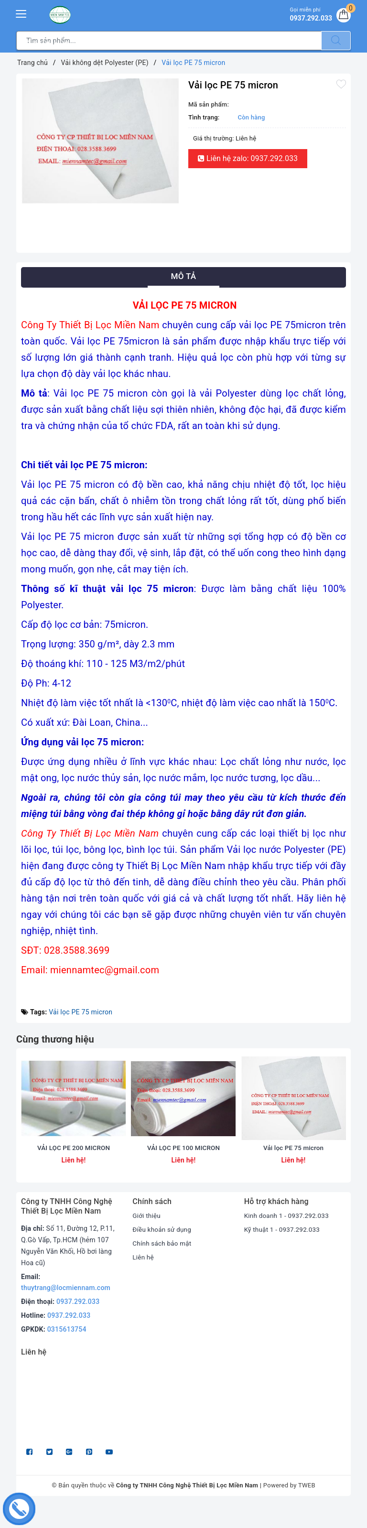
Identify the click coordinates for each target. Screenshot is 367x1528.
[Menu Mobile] (21, 12)
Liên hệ (143, 1280)
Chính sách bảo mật (163, 1266)
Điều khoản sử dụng (163, 1252)
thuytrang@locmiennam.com (65, 1310)
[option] (100, 141)
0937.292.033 (77, 1324)
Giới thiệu (147, 1238)
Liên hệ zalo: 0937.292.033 (248, 158)
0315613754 (66, 1352)
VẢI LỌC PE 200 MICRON (74, 1170)
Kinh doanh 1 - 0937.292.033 (288, 1238)
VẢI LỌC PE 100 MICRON (184, 1170)
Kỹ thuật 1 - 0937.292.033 (283, 1252)
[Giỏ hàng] (343, 16)
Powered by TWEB (289, 1508)
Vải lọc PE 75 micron (80, 1012)
